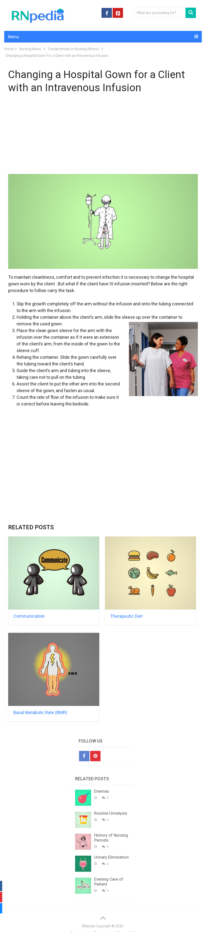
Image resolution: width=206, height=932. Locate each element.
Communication (29, 616)
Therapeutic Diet (126, 616)
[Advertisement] (103, 134)
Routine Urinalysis (110, 813)
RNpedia (88, 926)
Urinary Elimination (111, 857)
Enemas (101, 791)
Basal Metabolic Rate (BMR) (40, 712)
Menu (13, 36)
